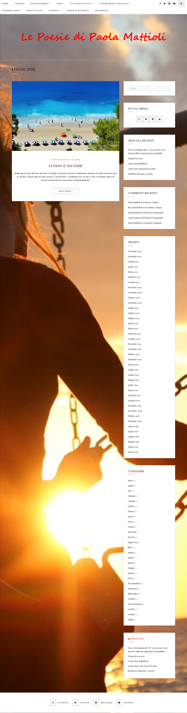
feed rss (137, 638)
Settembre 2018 (134, 421)
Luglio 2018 (133, 431)
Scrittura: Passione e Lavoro (140, 174)
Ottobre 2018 (133, 416)
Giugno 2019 (133, 375)
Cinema (131, 501)
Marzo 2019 (133, 390)
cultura (56, 160)
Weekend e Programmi (153, 212)
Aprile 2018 (133, 447)
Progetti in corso (135, 158)
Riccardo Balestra (136, 207)
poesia (131, 573)
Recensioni (101, 10)
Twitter (80, 703)
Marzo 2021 (133, 272)
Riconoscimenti (40, 3)
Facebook (59, 703)
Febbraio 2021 (134, 277)
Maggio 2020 (133, 318)
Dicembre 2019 (134, 344)
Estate (66, 160)
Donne (131, 511)
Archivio (55, 10)
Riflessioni (132, 593)
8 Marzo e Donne (150, 202)
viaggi (130, 619)
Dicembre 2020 (134, 287)
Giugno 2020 (133, 313)
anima (130, 485)
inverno (131, 537)
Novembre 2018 (134, 411)
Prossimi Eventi (11, 10)
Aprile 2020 (133, 323)
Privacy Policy (34, 10)
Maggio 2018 (133, 442)
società (131, 609)
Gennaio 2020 (134, 339)
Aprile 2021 (133, 267)
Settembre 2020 (135, 303)
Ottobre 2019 (133, 354)
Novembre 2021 (134, 251)
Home (5, 3)
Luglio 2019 (133, 370)
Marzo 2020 (133, 328)
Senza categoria (135, 604)
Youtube (125, 703)
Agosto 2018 (133, 426)
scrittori (131, 599)
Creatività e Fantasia (152, 223)
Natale (130, 557)
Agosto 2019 (133, 364)
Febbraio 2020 (134, 333)
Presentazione (134, 583)
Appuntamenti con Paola (115, 3)
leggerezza (132, 542)
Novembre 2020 (135, 292)
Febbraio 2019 (134, 395)
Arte (130, 491)
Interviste (132, 532)
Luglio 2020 (133, 308)
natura (131, 563)
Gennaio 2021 (134, 282)
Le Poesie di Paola (81, 3)
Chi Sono (19, 3)
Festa (130, 521)
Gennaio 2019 (134, 400)
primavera (132, 588)
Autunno (132, 496)
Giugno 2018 (133, 436)
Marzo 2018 (133, 452)
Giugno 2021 (133, 261)
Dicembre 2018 (134, 406)
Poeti (130, 578)
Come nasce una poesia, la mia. (142, 169)
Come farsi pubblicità (137, 163)
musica (131, 552)
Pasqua (131, 568)
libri (130, 547)
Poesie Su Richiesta (78, 10)
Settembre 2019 (134, 359)
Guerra (131, 527)
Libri (60, 3)
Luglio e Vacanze (65, 166)
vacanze (75, 160)
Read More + (66, 191)
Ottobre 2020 (134, 297)
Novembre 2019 (134, 349)
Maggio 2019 (133, 380)
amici (130, 480)
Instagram (102, 703)
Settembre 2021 (134, 256)
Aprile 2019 (133, 385)
